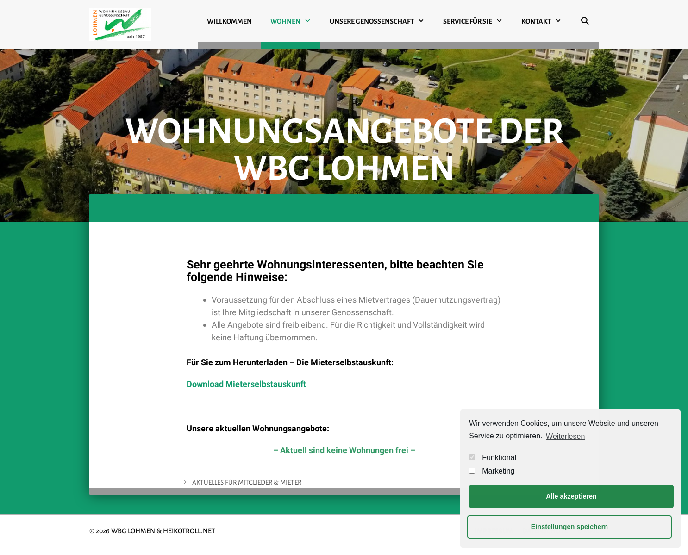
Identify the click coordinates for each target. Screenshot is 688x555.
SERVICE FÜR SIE (477, 21)
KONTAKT (546, 21)
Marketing (491, 471)
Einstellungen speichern (569, 526)
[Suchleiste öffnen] (584, 24)
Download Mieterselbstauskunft (246, 384)
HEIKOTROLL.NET (189, 531)
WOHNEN (295, 21)
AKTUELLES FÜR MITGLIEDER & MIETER (246, 482)
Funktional (492, 457)
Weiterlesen (565, 436)
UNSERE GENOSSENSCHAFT (382, 21)
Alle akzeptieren (571, 496)
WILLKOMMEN (229, 21)
